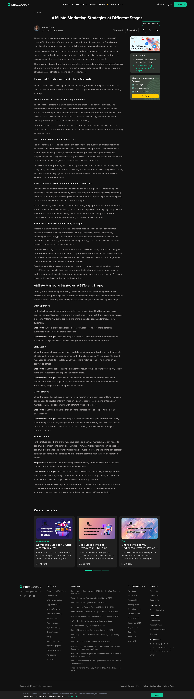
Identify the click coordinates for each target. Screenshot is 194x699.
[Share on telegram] (29, 596)
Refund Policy (169, 686)
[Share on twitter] (20, 596)
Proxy (81, 541)
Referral (102, 4)
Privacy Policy (142, 686)
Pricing (93, 4)
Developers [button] (117, 4)
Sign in (169, 4)
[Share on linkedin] (25, 596)
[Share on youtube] (34, 596)
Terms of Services (127, 686)
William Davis (48, 27)
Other (152, 655)
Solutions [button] (68, 4)
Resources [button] (81, 4)
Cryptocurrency (42, 541)
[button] (161, 4)
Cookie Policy (155, 686)
